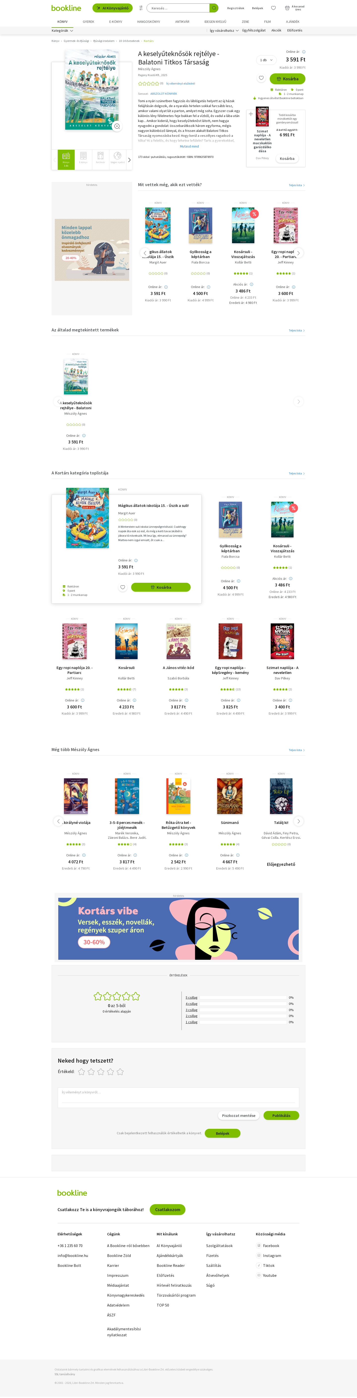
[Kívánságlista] (273, 7)
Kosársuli (127, 668)
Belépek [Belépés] (257, 8)
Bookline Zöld (119, 1256)
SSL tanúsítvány (65, 1375)
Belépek (222, 1134)
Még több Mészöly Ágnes (75, 751)
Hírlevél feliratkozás (174, 1286)
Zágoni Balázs (118, 839)
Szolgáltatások (219, 1246)
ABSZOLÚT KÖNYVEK (163, 95)
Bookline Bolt (69, 1266)
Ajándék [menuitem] (292, 21)
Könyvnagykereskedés (126, 1296)
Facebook (267, 1247)
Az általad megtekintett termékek (85, 331)
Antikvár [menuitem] (182, 21)
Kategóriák (60, 31)
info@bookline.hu (73, 1256)
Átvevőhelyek (217, 1276)
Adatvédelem (118, 1306)
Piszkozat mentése (238, 1116)
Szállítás (213, 1266)
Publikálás (281, 1116)
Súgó (210, 1286)
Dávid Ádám (272, 834)
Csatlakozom (167, 1211)
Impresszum (117, 1276)
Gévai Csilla (270, 839)
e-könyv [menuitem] (115, 21)
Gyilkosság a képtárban (200, 255)
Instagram (268, 1257)
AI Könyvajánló (112, 7)
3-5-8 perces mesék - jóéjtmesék (127, 826)
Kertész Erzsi (290, 839)
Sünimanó (230, 823)
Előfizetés (294, 32)
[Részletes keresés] (141, 7)
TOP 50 (163, 1306)
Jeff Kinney (285, 264)
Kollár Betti (243, 264)
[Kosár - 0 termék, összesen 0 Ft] (294, 8)
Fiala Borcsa (200, 264)
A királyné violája (75, 823)
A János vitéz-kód (178, 668)
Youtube (266, 1277)
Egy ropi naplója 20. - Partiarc (285, 255)
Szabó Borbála (178, 679)
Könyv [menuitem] (62, 21)
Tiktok (265, 1267)
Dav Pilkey (282, 679)
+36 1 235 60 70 (70, 1246)
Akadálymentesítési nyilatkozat (124, 1333)
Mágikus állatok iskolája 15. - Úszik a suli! (158, 255)
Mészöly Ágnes (75, 415)
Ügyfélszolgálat (254, 32)
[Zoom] (117, 127)
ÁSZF (111, 1316)
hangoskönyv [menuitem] (148, 21)
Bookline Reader (171, 1266)
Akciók (276, 32)
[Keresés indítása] (213, 7)
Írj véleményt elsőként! (180, 85)
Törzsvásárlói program (176, 1296)
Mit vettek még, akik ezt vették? (170, 186)
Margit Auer (158, 264)
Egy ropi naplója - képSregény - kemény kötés (230, 671)
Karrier (113, 1266)
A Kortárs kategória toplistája (80, 474)
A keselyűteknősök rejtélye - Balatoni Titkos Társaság (76, 406)
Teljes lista (297, 186)
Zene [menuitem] (245, 21)
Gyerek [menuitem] (88, 21)
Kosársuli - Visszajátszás (243, 255)
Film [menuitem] (267, 21)
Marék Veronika (126, 834)
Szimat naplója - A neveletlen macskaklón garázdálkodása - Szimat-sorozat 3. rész (282, 671)
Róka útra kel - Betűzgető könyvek (178, 826)
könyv (158, 204)
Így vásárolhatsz (222, 31)
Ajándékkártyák (170, 1256)
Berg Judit (138, 839)
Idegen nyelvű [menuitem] (215, 21)
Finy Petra (290, 834)
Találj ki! (281, 823)
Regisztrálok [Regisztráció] (235, 8)
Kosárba (287, 80)
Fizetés (212, 1256)
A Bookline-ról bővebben (128, 1246)
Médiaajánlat (118, 1286)
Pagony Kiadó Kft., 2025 (152, 76)
